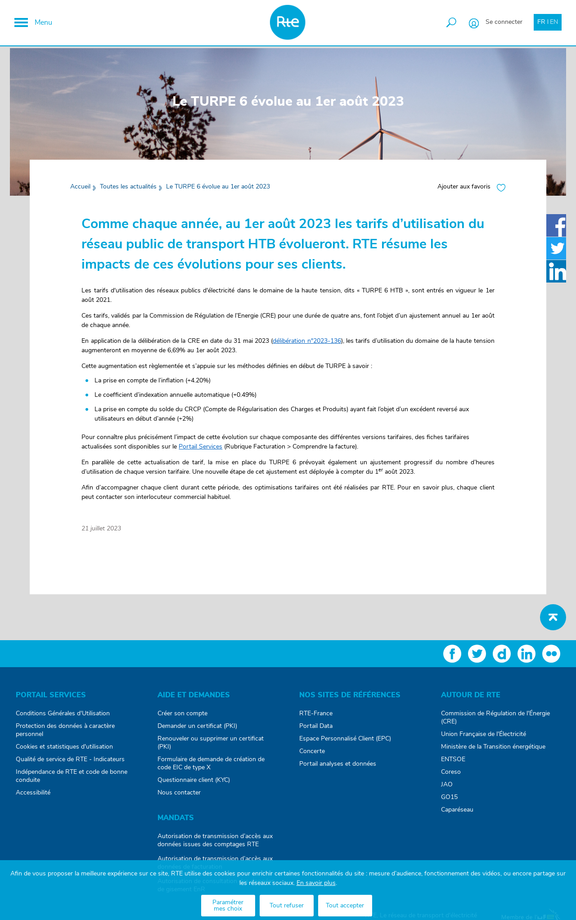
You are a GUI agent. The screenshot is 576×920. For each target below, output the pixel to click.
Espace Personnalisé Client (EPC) (345, 744)
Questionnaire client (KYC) (194, 785)
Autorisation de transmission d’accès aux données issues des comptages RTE (215, 846)
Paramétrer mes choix (227, 905)
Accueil (83, 192)
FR (540, 23)
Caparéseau (457, 815)
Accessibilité (33, 798)
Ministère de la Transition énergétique (493, 752)
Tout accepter (345, 905)
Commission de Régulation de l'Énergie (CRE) (495, 723)
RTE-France (316, 719)
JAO (447, 790)
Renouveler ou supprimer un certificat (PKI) (211, 748)
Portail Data (316, 731)
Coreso (451, 777)
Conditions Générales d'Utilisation (63, 719)
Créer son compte (182, 719)
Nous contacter (179, 798)
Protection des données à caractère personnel (65, 735)
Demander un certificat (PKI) (197, 731)
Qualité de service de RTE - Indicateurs (70, 765)
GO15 (449, 802)
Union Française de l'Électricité (483, 739)
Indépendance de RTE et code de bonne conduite (71, 781)
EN (553, 23)
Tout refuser (287, 905)
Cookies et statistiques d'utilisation (64, 752)
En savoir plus (316, 883)
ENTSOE (453, 765)
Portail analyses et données (337, 769)
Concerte (312, 757)
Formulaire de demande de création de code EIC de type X (211, 769)
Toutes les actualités (131, 192)
